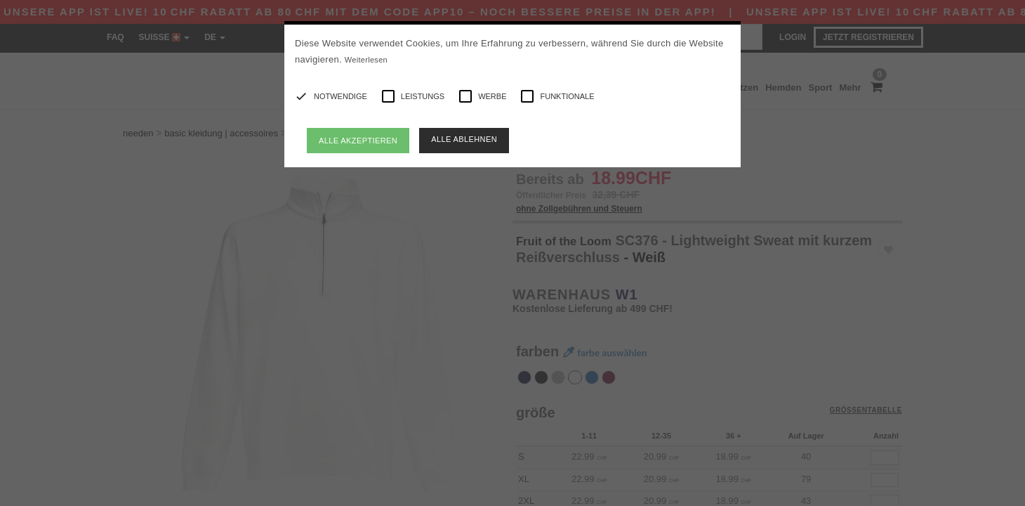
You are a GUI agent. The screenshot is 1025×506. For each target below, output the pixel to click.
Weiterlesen (366, 60)
